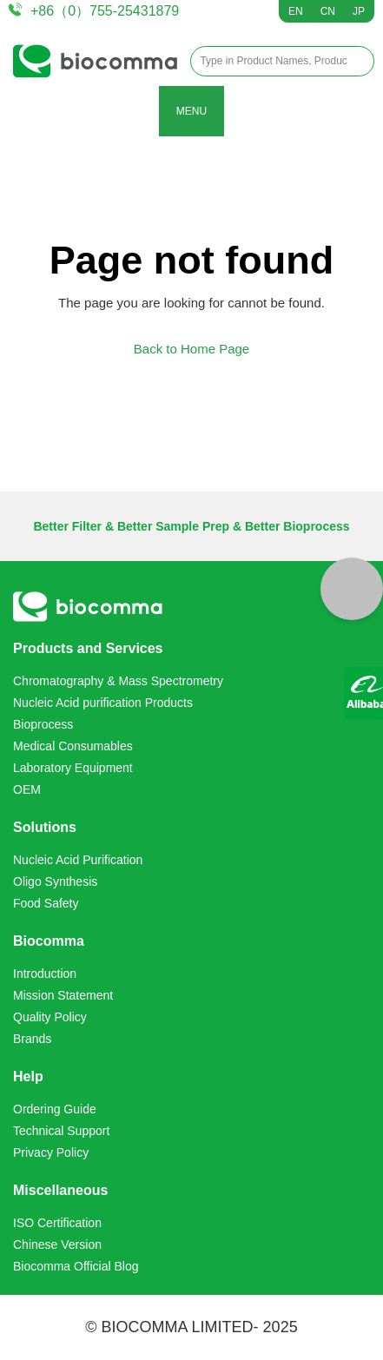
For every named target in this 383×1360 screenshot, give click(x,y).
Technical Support (61, 1131)
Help (28, 1076)
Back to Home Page (191, 348)
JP (359, 11)
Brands (32, 1039)
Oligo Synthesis (55, 881)
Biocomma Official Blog (75, 1266)
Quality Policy (50, 1017)
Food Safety (46, 903)
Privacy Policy (51, 1152)
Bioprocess (43, 724)
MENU (191, 111)
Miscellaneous (60, 1190)
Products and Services (88, 648)
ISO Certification (57, 1223)
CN (327, 11)
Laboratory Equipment (73, 768)
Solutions (44, 827)
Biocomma (48, 941)
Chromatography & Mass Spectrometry (118, 681)
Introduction (44, 973)
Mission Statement (63, 995)
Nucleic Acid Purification (77, 860)
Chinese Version (57, 1244)
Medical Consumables (73, 746)
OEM (27, 789)
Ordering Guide (54, 1109)
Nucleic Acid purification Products (103, 703)
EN (295, 11)
